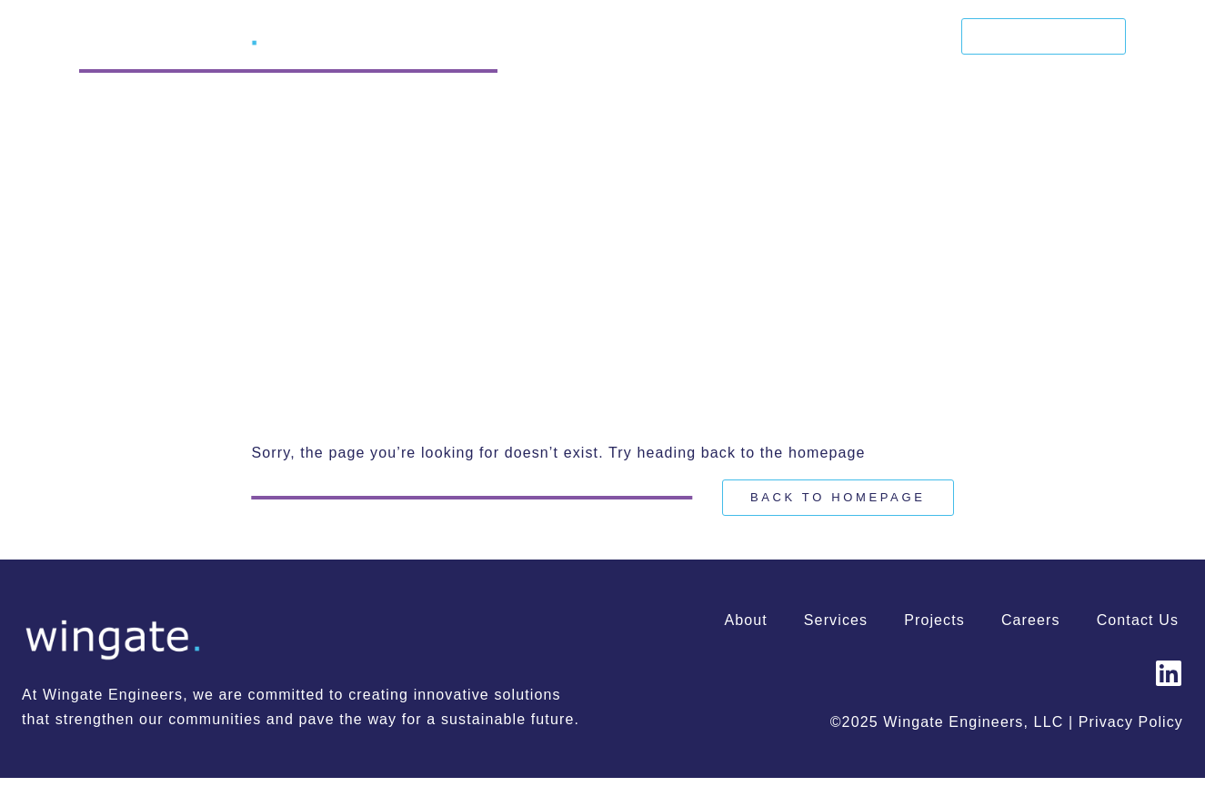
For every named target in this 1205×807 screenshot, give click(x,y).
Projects (818, 37)
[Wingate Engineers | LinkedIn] (1168, 673)
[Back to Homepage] (838, 497)
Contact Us (1044, 36)
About (645, 37)
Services (727, 37)
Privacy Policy (1131, 722)
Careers (908, 37)
